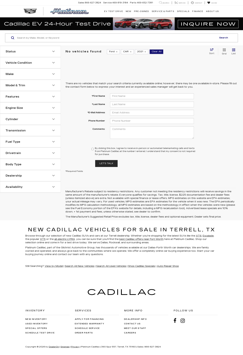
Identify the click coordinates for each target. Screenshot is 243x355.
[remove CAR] (127, 51)
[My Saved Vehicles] (212, 2)
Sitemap (65, 347)
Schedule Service (87, 328)
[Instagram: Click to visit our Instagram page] (184, 320)
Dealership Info (135, 319)
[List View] (233, 51)
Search (223, 37)
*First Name (98, 96)
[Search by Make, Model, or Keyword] (117, 38)
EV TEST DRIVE (113, 11)
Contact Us (132, 324)
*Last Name (98, 104)
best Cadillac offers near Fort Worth (141, 239)
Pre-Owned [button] (141, 11)
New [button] (128, 11)
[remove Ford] (113, 51)
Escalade (208, 235)
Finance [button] (197, 11)
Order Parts (84, 333)
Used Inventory (36, 324)
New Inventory (36, 319)
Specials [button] (183, 11)
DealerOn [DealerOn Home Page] (54, 347)
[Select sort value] (213, 51)
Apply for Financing (89, 319)
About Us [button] (212, 11)
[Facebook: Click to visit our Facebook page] (176, 320)
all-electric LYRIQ (64, 239)
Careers (130, 333)
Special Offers (36, 328)
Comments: (98, 129)
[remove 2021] (141, 51)
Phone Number (96, 121)
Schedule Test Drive (40, 333)
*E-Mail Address (96, 112)
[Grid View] (223, 51)
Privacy (75, 347)
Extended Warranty (89, 324)
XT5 (43, 239)
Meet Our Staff (135, 328)
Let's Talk (106, 163)
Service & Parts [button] (163, 11)
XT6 (198, 235)
